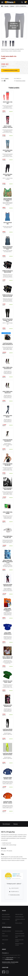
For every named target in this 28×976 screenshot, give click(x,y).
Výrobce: (3, 78)
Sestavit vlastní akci (19, 916)
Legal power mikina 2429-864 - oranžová (7, 802)
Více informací (6, 824)
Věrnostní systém (6, 919)
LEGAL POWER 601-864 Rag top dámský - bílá (7, 657)
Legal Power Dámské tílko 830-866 (7, 464)
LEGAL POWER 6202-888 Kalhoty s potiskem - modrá (7, 561)
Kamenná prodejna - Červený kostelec (10, 962)
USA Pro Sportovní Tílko (7, 223)
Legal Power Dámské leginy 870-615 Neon (7, 754)
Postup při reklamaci (19, 933)
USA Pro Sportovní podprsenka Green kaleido (7, 199)
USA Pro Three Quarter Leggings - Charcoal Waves (7, 320)
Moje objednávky (5, 914)
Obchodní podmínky (6, 931)
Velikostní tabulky (19, 914)
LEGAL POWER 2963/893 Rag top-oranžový (8, 610)
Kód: (15, 78)
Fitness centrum (18, 923)
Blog (3, 943)
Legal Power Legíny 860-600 (7, 416)
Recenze (16, 824)
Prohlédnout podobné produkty (10, 70)
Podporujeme (5, 935)
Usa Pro (7, 78)
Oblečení (12, 6)
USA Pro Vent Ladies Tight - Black (7, 175)
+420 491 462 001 (14, 888)
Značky (3, 923)
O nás (3, 933)
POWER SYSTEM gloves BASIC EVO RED (7, 271)
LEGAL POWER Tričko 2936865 (7, 512)
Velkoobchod (5, 939)
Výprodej (6, 6)
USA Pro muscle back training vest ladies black (7, 248)
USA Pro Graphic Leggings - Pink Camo (7, 126)
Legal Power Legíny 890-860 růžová (7, 705)
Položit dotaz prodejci (19, 80)
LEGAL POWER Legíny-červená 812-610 (8, 368)
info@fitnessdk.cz (14, 891)
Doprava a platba (19, 931)
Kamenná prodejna (6, 916)
